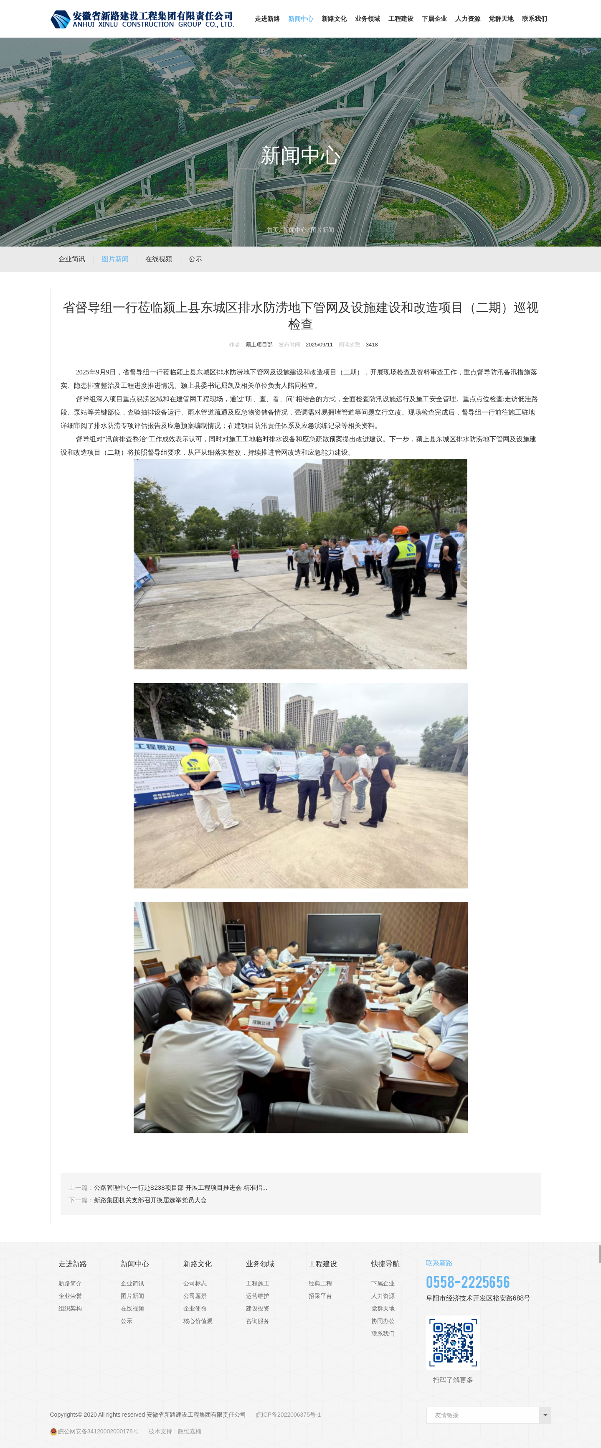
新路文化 (334, 18)
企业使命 (195, 1308)
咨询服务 (257, 1321)
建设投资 (257, 1308)
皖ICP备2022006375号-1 (288, 1414)
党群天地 (501, 18)
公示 (195, 258)
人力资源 (467, 18)
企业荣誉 (70, 1296)
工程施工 (257, 1283)
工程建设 (400, 18)
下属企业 (434, 18)
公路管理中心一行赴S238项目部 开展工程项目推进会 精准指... (181, 1187)
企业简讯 (71, 258)
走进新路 (267, 18)
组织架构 (70, 1308)
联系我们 (534, 18)
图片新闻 (115, 258)
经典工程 (320, 1283)
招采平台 (320, 1296)
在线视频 (158, 258)
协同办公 (383, 1321)
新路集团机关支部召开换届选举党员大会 (150, 1200)
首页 (273, 229)
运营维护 (257, 1296)
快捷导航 (385, 1264)
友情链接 (447, 1415)
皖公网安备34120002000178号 (98, 1431)
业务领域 (367, 18)
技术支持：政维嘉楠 (175, 1431)
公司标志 (195, 1283)
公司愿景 (195, 1296)
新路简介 (70, 1283)
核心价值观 (198, 1321)
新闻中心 (300, 18)
